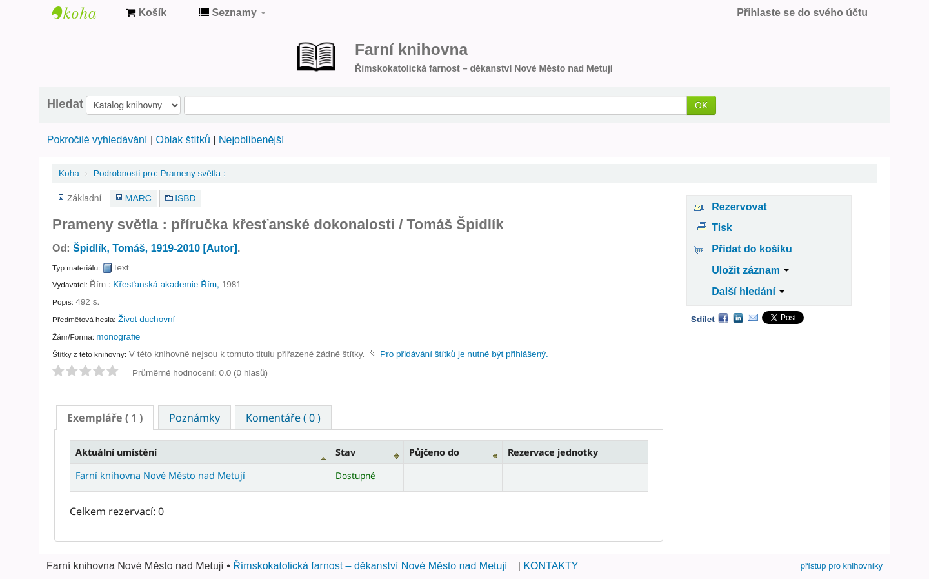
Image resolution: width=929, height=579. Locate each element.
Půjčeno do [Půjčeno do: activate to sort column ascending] (434, 452)
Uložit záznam (750, 270)
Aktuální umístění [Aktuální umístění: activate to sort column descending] (116, 452)
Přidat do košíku (752, 248)
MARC (138, 198)
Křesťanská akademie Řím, (166, 284)
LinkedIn (738, 317)
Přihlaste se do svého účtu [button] (802, 12)
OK (701, 105)
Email (752, 317)
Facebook (723, 317)
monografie (118, 336)
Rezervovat (739, 206)
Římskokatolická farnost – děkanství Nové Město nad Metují (370, 565)
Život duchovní (146, 319)
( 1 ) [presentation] (105, 418)
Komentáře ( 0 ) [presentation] (283, 418)
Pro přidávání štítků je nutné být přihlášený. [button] (464, 354)
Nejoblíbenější (251, 139)
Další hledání (748, 291)
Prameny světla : (160, 173)
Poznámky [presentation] (194, 418)
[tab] (105, 417)
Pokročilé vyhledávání (97, 139)
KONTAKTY (550, 565)
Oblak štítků (182, 139)
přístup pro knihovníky (842, 566)
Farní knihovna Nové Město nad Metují (84, 13)
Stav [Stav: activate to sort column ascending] (345, 452)
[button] (146, 13)
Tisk (722, 227)
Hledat (65, 103)
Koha (69, 173)
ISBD (185, 198)
